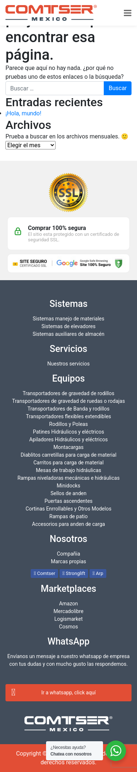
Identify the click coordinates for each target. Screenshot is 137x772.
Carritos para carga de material (68, 462)
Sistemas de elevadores (69, 326)
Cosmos (68, 627)
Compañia (68, 554)
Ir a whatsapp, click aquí (53, 692)
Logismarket (68, 619)
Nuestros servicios (68, 364)
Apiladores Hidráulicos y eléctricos (68, 439)
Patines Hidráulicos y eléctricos (68, 432)
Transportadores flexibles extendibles (68, 416)
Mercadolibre (69, 611)
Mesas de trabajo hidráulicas (68, 470)
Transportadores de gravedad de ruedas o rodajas (68, 401)
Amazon (68, 603)
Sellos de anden (68, 493)
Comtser (44, 573)
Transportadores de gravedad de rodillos (68, 393)
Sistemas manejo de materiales (68, 319)
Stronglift (73, 573)
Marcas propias (68, 561)
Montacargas (68, 447)
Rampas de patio (68, 516)
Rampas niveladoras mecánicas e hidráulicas (69, 478)
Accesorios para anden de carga (68, 524)
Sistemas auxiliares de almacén (68, 334)
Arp (97, 573)
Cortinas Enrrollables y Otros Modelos (68, 509)
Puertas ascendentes (69, 501)
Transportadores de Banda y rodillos (68, 409)
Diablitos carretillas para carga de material (68, 455)
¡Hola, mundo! (23, 113)
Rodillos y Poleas (68, 424)
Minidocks (68, 486)
